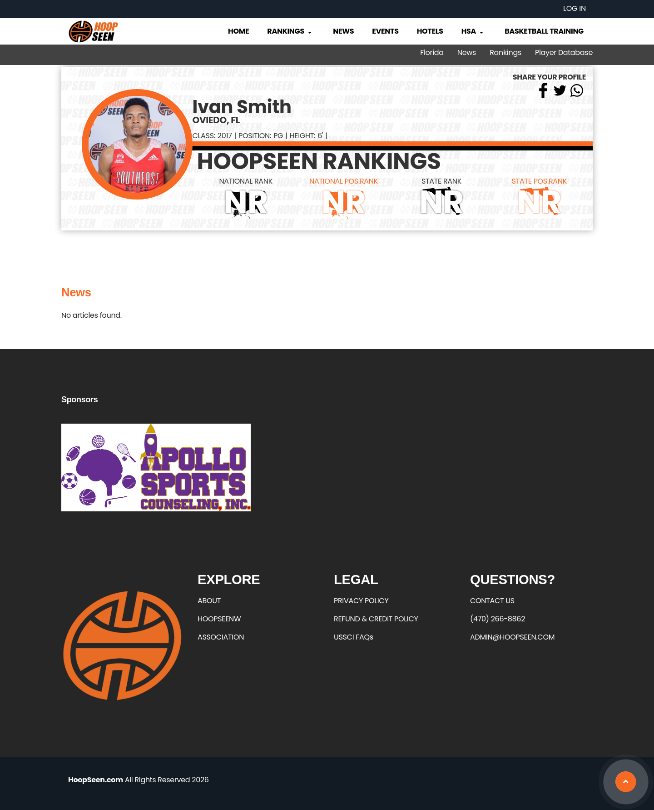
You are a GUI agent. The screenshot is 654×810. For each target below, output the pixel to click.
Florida (432, 52)
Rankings (290, 31)
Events (385, 31)
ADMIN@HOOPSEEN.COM (512, 637)
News (343, 31)
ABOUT (209, 600)
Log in (574, 8)
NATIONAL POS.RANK (343, 181)
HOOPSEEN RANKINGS (319, 161)
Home (238, 31)
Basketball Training (544, 31)
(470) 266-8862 (497, 619)
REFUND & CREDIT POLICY (376, 619)
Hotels (430, 31)
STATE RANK (441, 181)
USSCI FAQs (353, 637)
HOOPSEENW (219, 619)
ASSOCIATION (221, 637)
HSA (473, 31)
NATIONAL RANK (245, 181)
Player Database (564, 52)
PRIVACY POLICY (361, 600)
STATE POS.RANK (539, 181)
